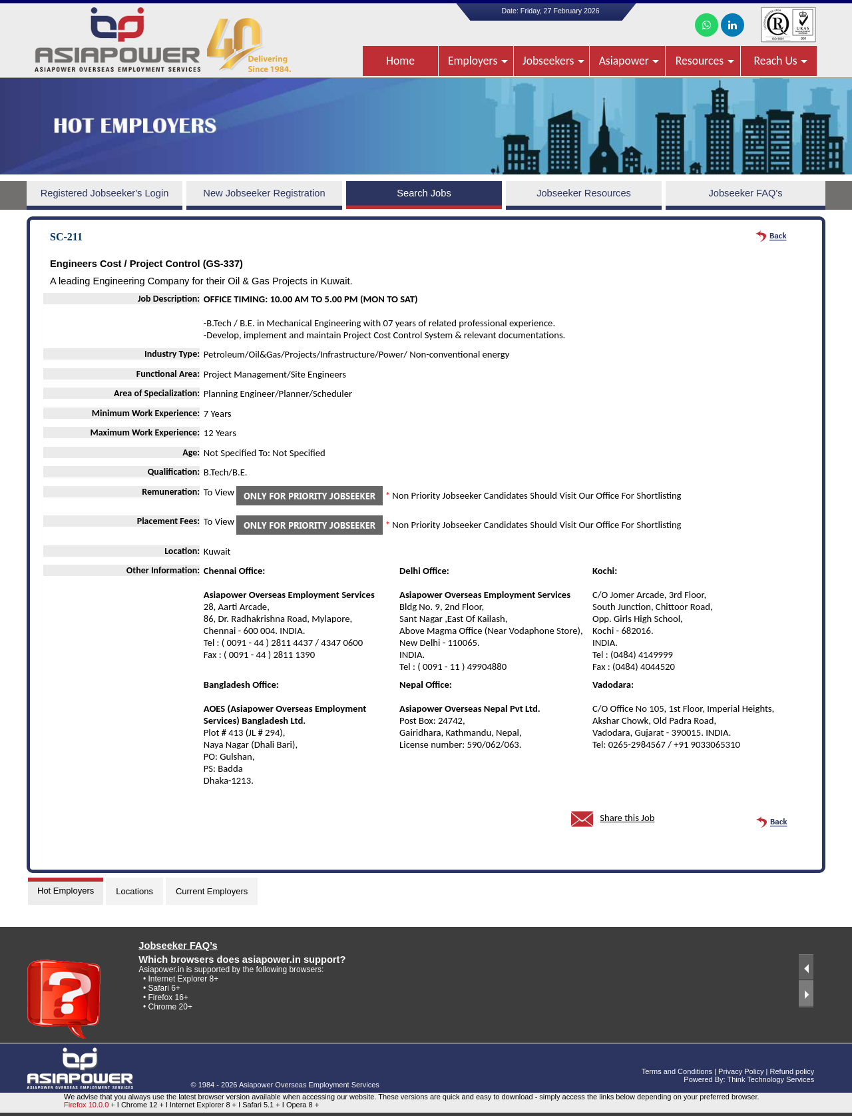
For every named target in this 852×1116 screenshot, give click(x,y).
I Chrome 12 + (141, 1105)
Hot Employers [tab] (65, 891)
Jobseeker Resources (583, 193)
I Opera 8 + (300, 1105)
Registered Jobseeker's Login (105, 193)
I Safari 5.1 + (260, 1105)
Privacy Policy (740, 1071)
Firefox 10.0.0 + (89, 1105)
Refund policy (792, 1071)
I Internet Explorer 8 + (202, 1105)
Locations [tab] (134, 891)
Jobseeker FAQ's (745, 193)
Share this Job (627, 818)
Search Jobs (424, 193)
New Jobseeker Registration (264, 193)
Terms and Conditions (677, 1071)
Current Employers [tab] (212, 891)
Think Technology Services (771, 1079)
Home (400, 60)
